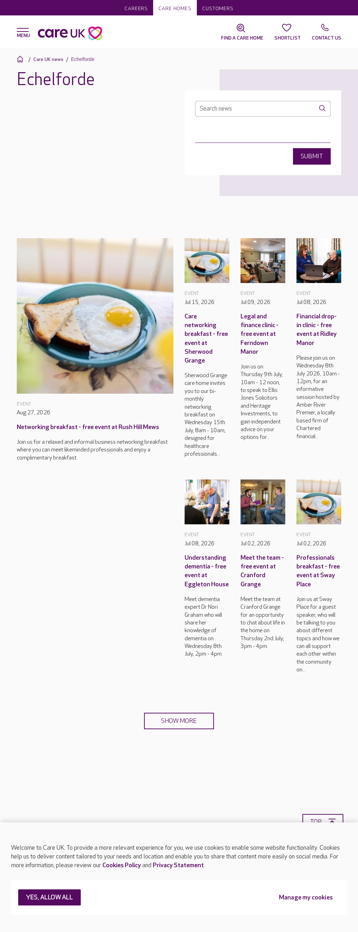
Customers (218, 9)
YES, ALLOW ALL (49, 898)
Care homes (175, 9)
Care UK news (48, 59)
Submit (312, 156)
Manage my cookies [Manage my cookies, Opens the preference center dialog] (306, 898)
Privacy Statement (178, 865)
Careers (136, 9)
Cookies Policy (121, 865)
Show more (179, 721)
